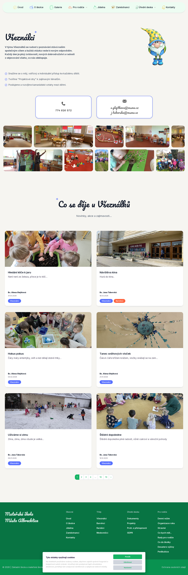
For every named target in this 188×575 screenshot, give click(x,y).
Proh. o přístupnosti (137, 528)
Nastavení (127, 568)
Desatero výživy (166, 547)
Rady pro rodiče (166, 537)
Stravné (162, 528)
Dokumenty (133, 518)
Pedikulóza (163, 551)
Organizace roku (166, 523)
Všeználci (102, 518)
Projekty (131, 523)
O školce (36, 7)
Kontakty (168, 7)
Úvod (18, 7)
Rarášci (100, 528)
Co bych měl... (165, 532)
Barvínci (101, 523)
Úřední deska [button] (144, 7)
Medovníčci (102, 532)
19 (106, 477)
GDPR (130, 532)
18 (101, 477)
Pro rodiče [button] (76, 7)
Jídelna (99, 7)
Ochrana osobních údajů (174, 567)
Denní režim (164, 518)
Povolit (127, 557)
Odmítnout (128, 562)
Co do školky (164, 542)
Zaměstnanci (120, 7)
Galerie (56, 7)
